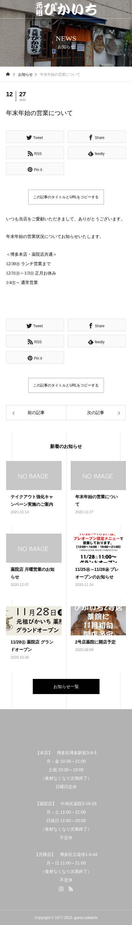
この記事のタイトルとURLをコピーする (66, 197)
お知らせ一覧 (66, 686)
